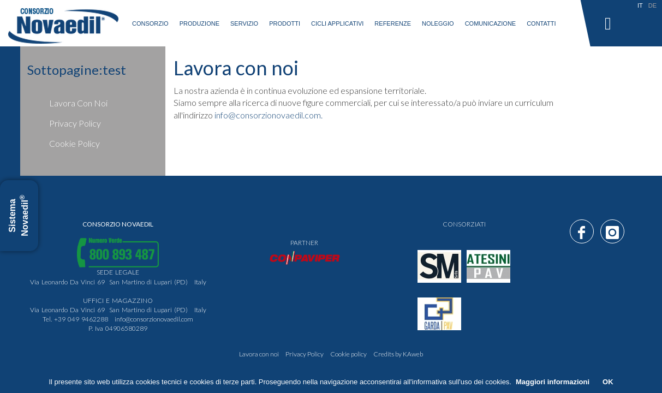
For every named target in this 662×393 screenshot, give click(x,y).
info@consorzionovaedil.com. (268, 115)
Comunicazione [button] (490, 23)
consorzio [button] (150, 23)
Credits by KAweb (398, 354)
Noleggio (438, 23)
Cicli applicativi (337, 23)
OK (608, 382)
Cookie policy (74, 143)
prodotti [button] (284, 23)
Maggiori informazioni (552, 382)
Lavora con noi (78, 103)
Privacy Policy (75, 123)
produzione (199, 23)
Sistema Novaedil (18, 215)
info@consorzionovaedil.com (154, 319)
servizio (244, 23)
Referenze (392, 23)
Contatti (541, 23)
